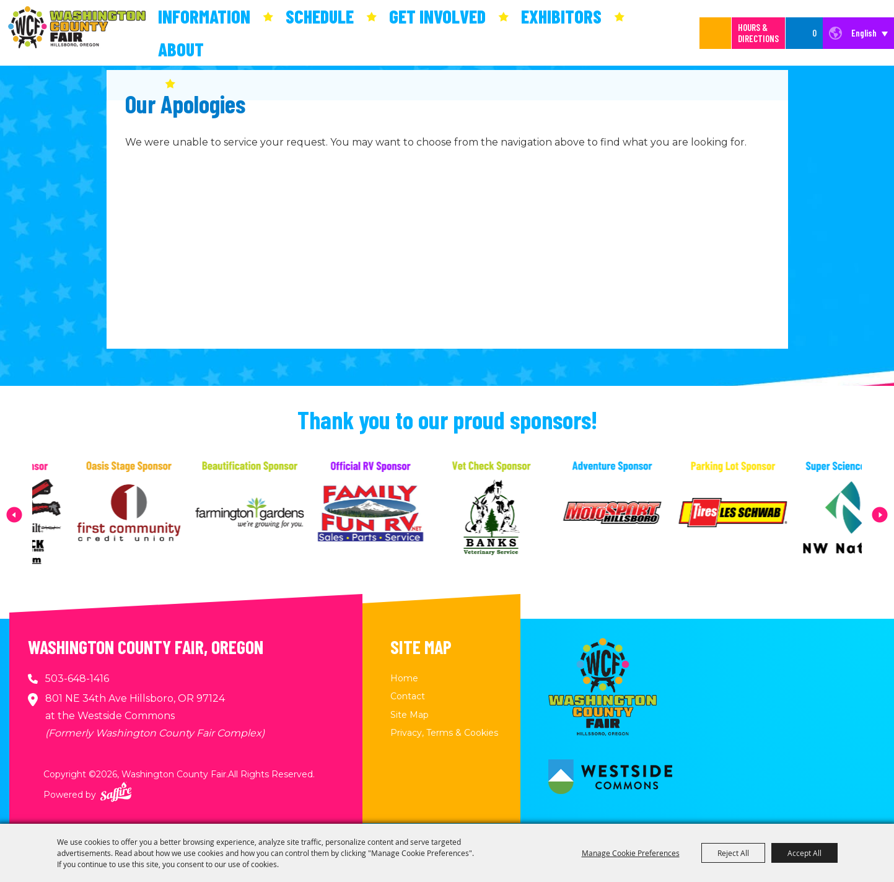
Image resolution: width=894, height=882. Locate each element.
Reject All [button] (733, 853)
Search (715, 33)
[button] (14, 515)
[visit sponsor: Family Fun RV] (392, 514)
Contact (407, 696)
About (181, 49)
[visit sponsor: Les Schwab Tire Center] (755, 514)
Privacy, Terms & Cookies (444, 732)
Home (404, 678)
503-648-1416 (77, 678)
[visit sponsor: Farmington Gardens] (271, 514)
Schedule (320, 16)
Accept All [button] (804, 853)
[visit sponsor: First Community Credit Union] (151, 514)
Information (204, 16)
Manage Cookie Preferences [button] (631, 853)
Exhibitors (561, 16)
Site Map (409, 714)
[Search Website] (702, 33)
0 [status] (814, 32)
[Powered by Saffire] (115, 792)
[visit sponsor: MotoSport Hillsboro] (634, 514)
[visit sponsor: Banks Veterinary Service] (513, 514)
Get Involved (437, 16)
